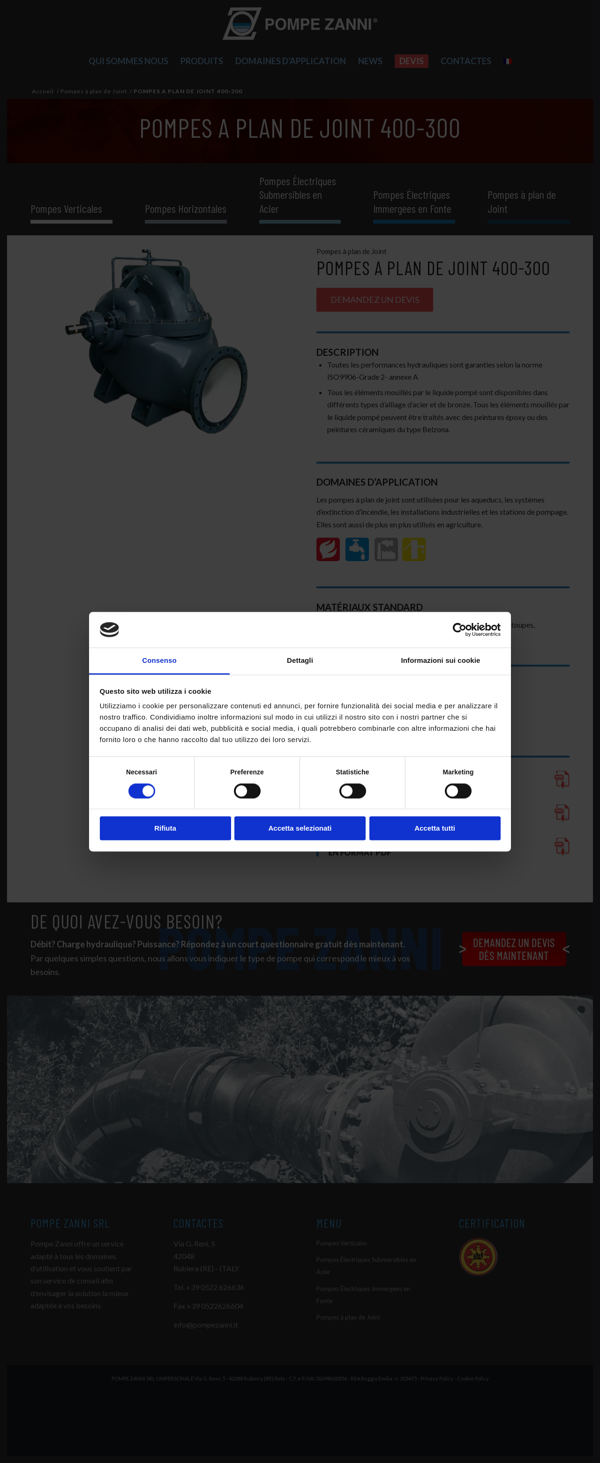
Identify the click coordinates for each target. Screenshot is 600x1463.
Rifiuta (165, 829)
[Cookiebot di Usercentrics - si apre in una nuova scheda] (460, 630)
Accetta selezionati (299, 829)
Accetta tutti (434, 829)
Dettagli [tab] (300, 661)
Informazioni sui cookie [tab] (440, 661)
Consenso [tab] (159, 661)
